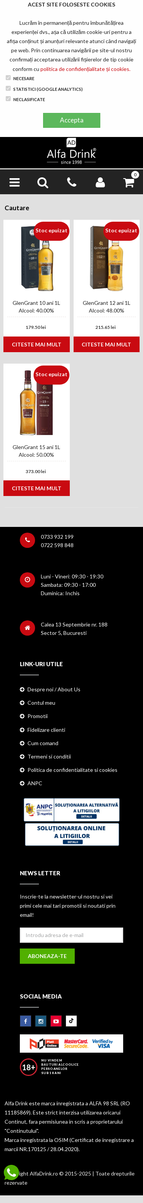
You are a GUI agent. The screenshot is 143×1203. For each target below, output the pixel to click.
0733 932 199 (57, 536)
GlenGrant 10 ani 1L (36, 303)
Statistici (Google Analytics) (44, 89)
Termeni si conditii (49, 756)
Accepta (72, 120)
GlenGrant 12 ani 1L (106, 303)
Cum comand (42, 743)
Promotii (37, 716)
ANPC (34, 783)
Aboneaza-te (47, 956)
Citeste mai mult (36, 344)
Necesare (20, 78)
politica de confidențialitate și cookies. (85, 69)
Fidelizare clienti (46, 729)
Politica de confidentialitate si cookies (72, 770)
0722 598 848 (57, 545)
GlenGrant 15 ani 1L (36, 447)
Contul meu (41, 702)
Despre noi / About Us (53, 689)
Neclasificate (25, 99)
